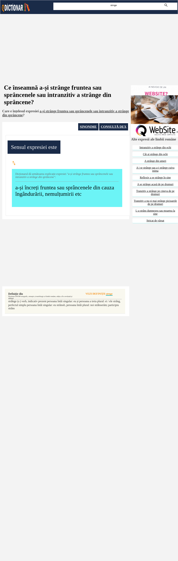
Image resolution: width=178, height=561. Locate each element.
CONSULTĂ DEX (114, 127)
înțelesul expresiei (26, 111)
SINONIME (88, 127)
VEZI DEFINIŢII (99, 294)
